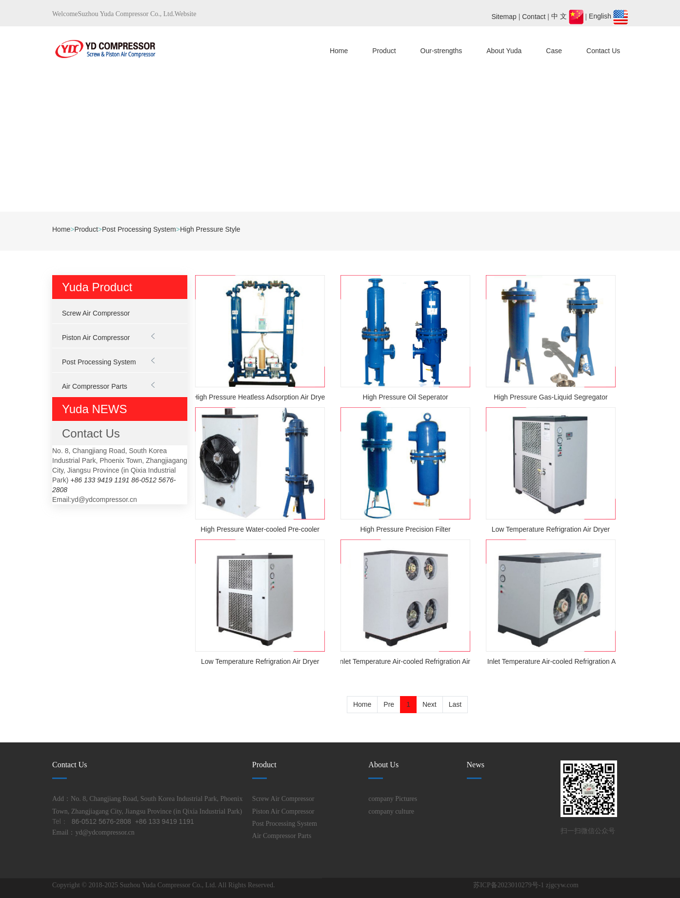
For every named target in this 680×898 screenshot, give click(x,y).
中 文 (568, 16)
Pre (388, 704)
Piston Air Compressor (96, 337)
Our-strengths (441, 51)
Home (339, 51)
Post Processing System (139, 229)
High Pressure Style (210, 229)
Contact (533, 16)
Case (554, 51)
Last (455, 704)
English (608, 16)
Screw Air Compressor (96, 313)
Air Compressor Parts (94, 386)
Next (429, 704)
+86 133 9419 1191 (99, 480)
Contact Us (603, 51)
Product (384, 51)
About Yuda (503, 51)
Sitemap (503, 16)
